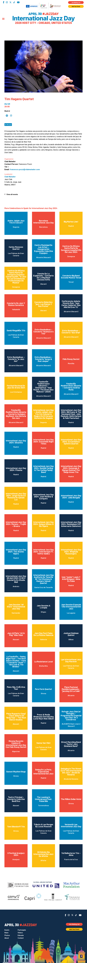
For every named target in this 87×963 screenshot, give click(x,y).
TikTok (14, 2)
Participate (22, 930)
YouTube (18, 2)
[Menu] (3, 19)
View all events (12, 194)
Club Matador (10, 177)
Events (6, 930)
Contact (21, 938)
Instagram (7, 2)
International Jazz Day (43, 18)
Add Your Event (76, 6)
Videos (20, 933)
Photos (7, 935)
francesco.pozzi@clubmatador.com (25, 169)
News (6, 933)
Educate (21, 935)
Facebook (3, 2)
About (6, 938)
